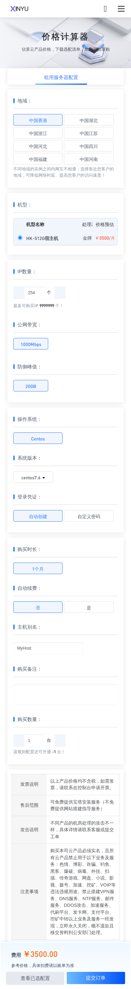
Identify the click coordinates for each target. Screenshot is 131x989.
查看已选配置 (35, 978)
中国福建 (38, 159)
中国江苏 (89, 133)
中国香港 (38, 120)
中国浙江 (38, 133)
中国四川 (89, 146)
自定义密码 (89, 516)
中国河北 (38, 146)
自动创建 (38, 516)
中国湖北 (89, 120)
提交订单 (95, 978)
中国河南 (89, 159)
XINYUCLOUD (19, 8)
